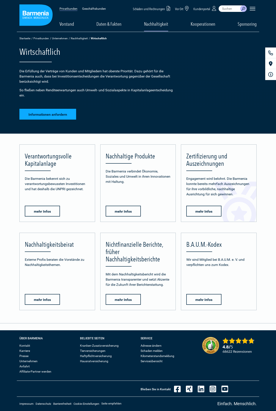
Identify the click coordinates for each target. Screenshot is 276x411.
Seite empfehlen (111, 403)
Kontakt (24, 345)
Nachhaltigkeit (79, 38)
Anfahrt (24, 366)
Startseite (24, 38)
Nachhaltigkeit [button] (156, 24)
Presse (23, 356)
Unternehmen (60, 38)
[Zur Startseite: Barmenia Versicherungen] (36, 15)
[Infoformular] (270, 74)
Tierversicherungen (92, 351)
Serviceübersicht (152, 361)
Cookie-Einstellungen (86, 403)
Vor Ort (182, 8)
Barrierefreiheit (62, 403)
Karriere (24, 351)
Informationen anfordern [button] (47, 114)
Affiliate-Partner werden (35, 371)
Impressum (26, 403)
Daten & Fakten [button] (108, 24)
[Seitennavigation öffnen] (252, 8)
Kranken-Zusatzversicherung (99, 345)
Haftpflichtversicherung (96, 356)
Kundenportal (205, 8)
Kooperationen (203, 24)
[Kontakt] (270, 52)
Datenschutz (43, 403)
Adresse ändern (151, 345)
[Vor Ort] (270, 63)
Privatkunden (68, 8)
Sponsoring (247, 24)
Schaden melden (152, 351)
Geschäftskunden (94, 8)
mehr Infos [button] (42, 211)
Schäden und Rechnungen (152, 8)
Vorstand (67, 24)
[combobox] (229, 8)
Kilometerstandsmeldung (157, 356)
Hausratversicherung (94, 361)
